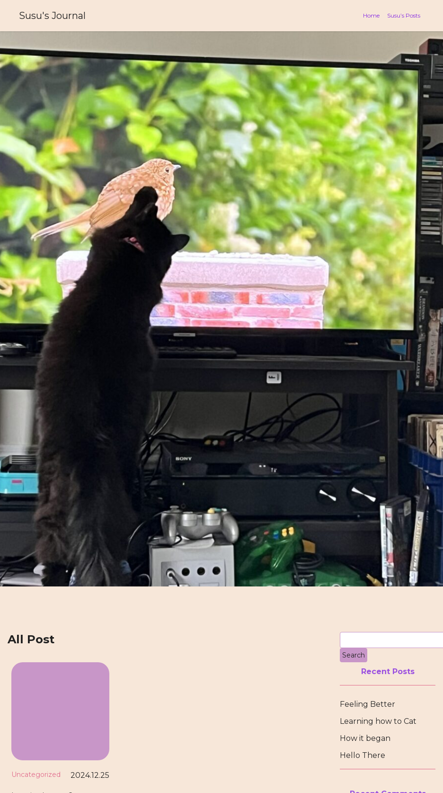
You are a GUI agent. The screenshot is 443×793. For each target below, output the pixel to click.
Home (371, 15)
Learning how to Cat (378, 721)
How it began (365, 738)
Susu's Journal (52, 15)
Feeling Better (367, 704)
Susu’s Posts (403, 15)
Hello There (362, 755)
